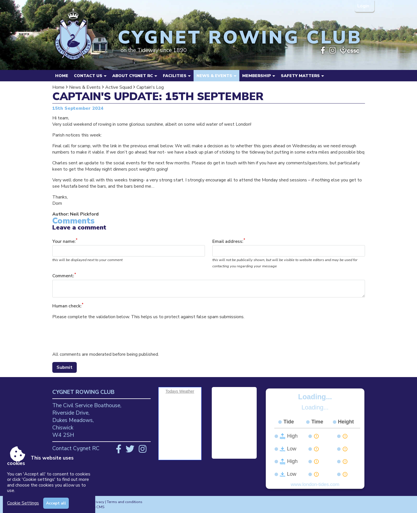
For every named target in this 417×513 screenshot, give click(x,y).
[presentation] (95, 335)
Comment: (63, 276)
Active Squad (118, 87)
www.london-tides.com (315, 484)
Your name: (64, 241)
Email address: (227, 241)
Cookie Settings (23, 503)
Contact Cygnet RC (75, 448)
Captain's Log (150, 87)
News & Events (85, 87)
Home (61, 75)
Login (363, 6)
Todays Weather (179, 391)
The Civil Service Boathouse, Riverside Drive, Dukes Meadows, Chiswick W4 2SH (86, 420)
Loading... (315, 397)
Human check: (67, 306)
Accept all (56, 503)
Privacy (98, 501)
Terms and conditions (124, 501)
